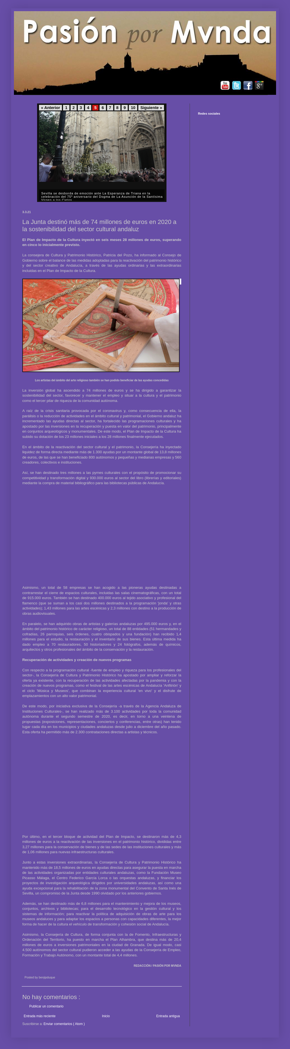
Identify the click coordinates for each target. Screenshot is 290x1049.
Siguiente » (151, 107)
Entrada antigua (168, 1016)
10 (133, 107)
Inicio (106, 1016)
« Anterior (50, 107)
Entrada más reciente (39, 1016)
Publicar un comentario (46, 1006)
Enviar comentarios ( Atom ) (64, 1024)
